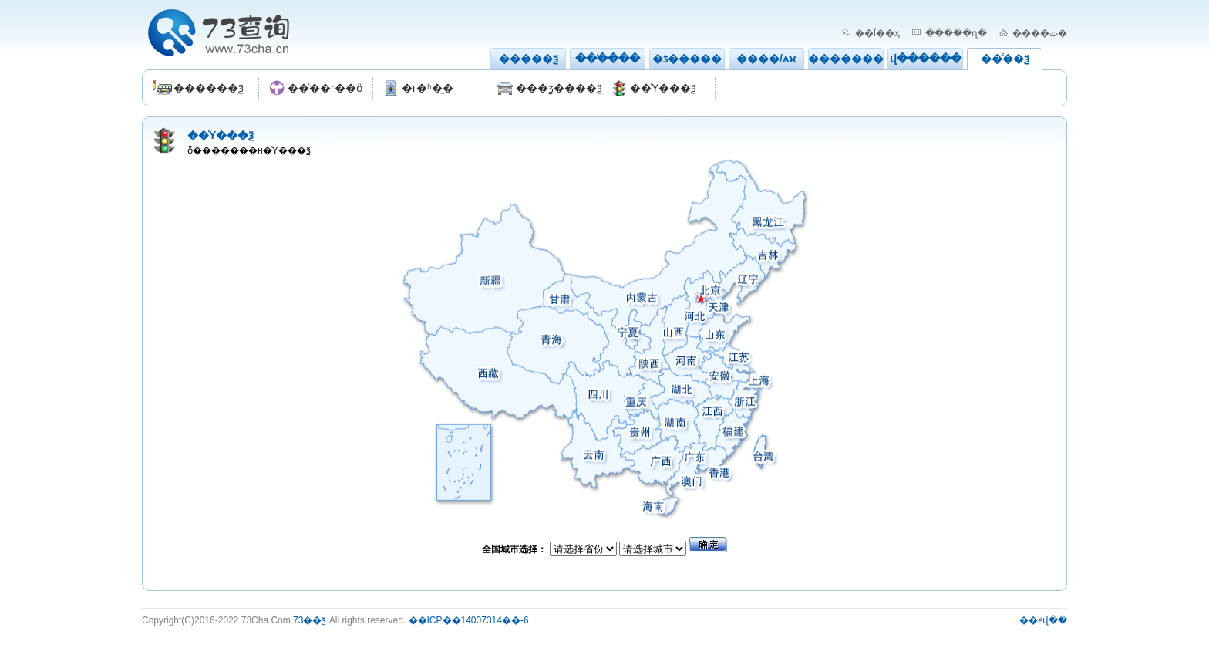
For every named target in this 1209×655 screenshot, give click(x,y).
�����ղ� (956, 33)
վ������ (925, 58)
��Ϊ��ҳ (877, 33)
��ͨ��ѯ (1005, 58)
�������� (851, 58)
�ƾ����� (687, 58)
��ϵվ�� (1043, 620)
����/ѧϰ (766, 58)
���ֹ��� (607, 58)
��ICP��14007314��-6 (469, 620)
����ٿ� (1039, 33)
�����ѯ (528, 58)
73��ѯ (309, 620)
